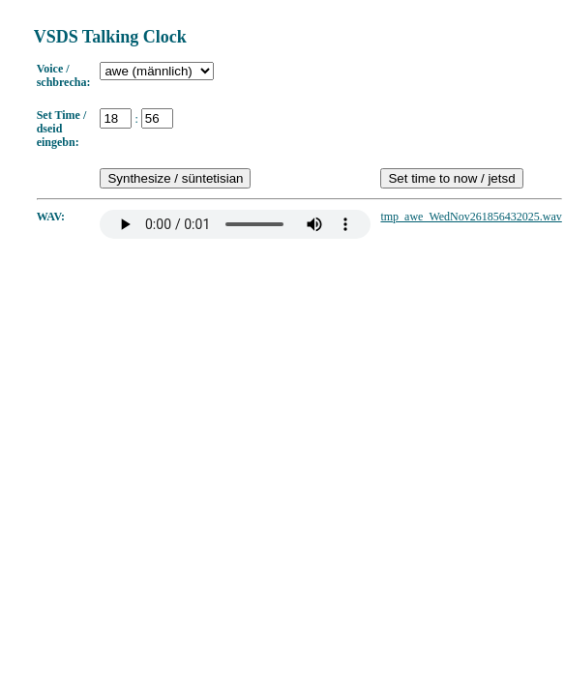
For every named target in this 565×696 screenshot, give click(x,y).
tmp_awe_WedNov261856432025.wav (470, 216)
